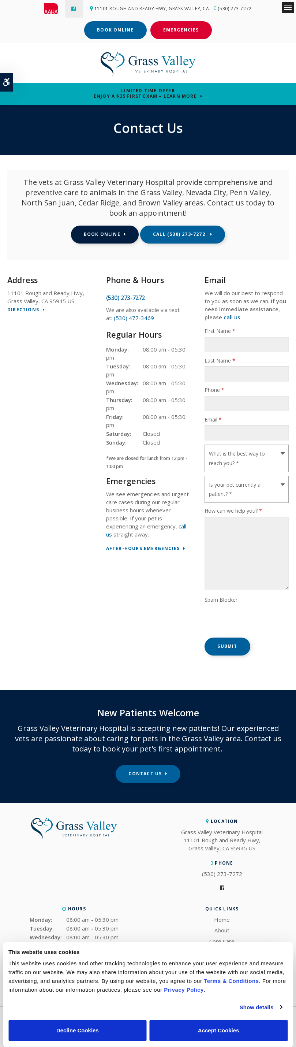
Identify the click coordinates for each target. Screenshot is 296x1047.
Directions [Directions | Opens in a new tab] (23, 310)
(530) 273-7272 (235, 8)
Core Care (222, 941)
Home (222, 919)
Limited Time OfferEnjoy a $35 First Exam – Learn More (145, 93)
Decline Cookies (77, 1030)
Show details (257, 1007)
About (221, 930)
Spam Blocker (221, 599)
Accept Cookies (218, 1030)
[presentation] (247, 616)
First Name (220, 330)
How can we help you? (233, 510)
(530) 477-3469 (134, 318)
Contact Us (145, 774)
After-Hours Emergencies (143, 549)
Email (213, 419)
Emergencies (181, 30)
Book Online (115, 30)
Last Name (220, 360)
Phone (214, 389)
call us (232, 317)
